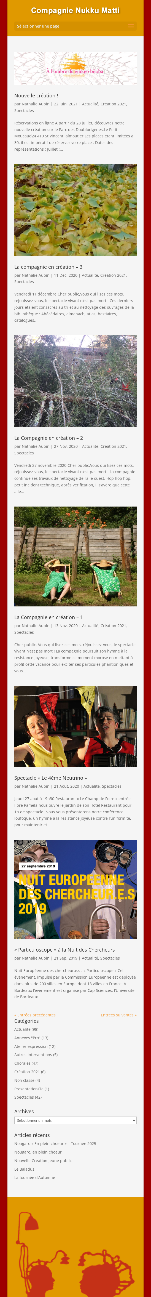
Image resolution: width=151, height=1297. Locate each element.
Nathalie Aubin (36, 103)
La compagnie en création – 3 (48, 266)
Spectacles (24, 110)
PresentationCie (29, 1088)
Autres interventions (33, 1054)
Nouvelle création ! (36, 95)
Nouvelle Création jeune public (43, 1160)
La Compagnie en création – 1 (48, 617)
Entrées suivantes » (119, 1015)
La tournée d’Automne (34, 1177)
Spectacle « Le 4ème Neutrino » (50, 777)
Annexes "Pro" (27, 1037)
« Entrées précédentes (35, 1015)
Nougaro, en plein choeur (38, 1152)
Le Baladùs (24, 1169)
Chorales (22, 1063)
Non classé (24, 1080)
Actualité (90, 103)
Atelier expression (31, 1046)
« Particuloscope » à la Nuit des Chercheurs (64, 949)
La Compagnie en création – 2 (48, 438)
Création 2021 (113, 103)
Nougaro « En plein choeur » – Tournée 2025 (55, 1143)
